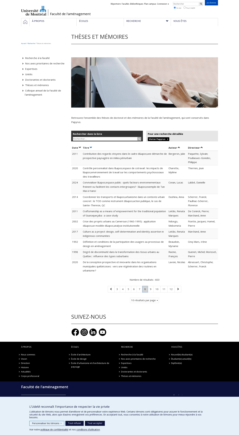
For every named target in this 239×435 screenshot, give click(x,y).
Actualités (26, 371)
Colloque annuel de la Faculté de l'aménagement (43, 92)
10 (158, 289)
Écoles (75, 346)
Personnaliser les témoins (47, 423)
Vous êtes (176, 346)
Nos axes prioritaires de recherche (44, 63)
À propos (26, 346)
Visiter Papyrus (157, 139)
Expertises (31, 68)
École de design (79, 358)
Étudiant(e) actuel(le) (181, 358)
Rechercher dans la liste (87, 133)
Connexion (163, 3)
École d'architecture (81, 354)
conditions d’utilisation (88, 429)
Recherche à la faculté (37, 58)
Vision (24, 358)
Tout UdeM (189, 8)
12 (172, 289)
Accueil (23, 43)
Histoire (25, 367)
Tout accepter (94, 423)
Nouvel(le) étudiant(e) (182, 354)
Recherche (31, 43)
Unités (28, 74)
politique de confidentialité (54, 429)
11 (165, 289)
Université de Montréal (33, 11)
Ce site (177, 8)
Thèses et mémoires (37, 85)
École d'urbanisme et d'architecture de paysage (90, 365)
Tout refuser (74, 423)
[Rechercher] (201, 4)
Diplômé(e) (176, 363)
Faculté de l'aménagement (70, 14)
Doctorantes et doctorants (40, 79)
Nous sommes (28, 354)
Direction (25, 363)
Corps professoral (30, 376)
